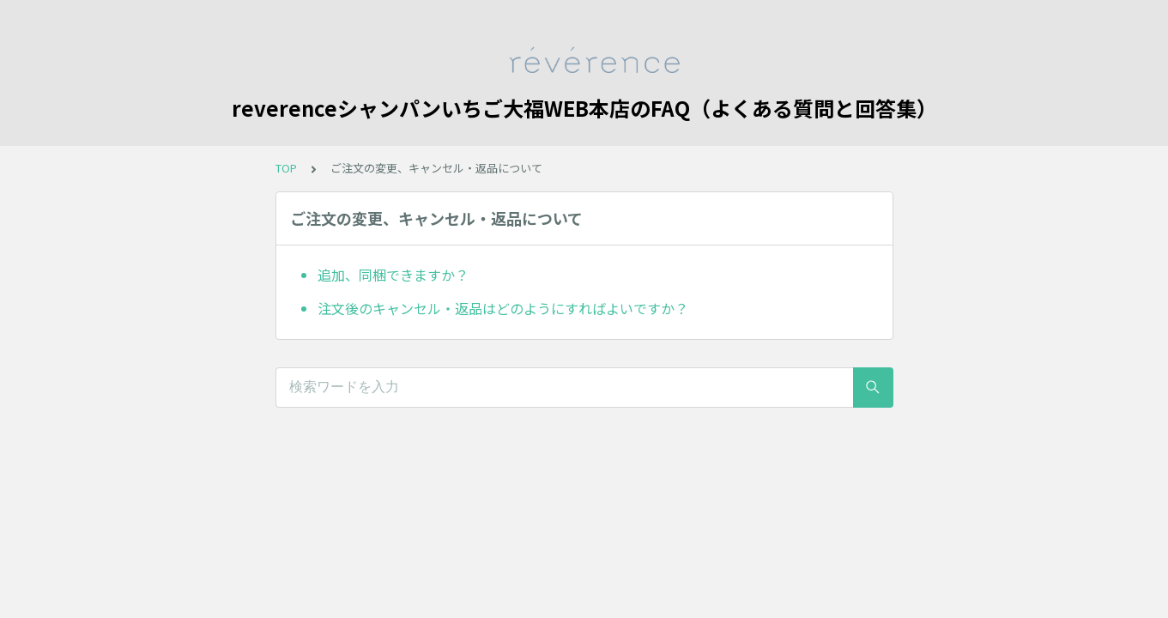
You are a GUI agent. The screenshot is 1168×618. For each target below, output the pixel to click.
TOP (286, 168)
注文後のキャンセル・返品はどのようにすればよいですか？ (503, 308)
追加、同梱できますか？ (393, 274)
